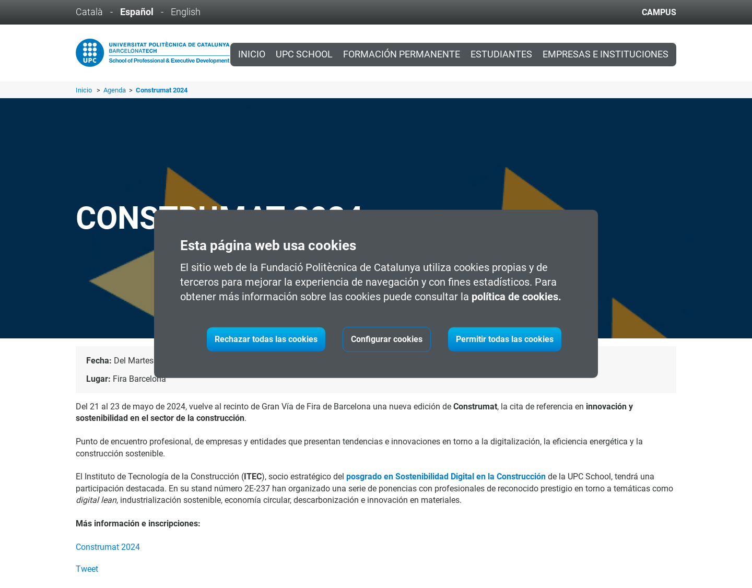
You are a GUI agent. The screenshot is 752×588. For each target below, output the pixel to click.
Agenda (115, 90)
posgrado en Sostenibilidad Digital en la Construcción (446, 476)
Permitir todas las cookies (505, 339)
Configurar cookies (386, 339)
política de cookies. (516, 296)
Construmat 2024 (108, 547)
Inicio (251, 54)
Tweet (87, 569)
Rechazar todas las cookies (266, 339)
